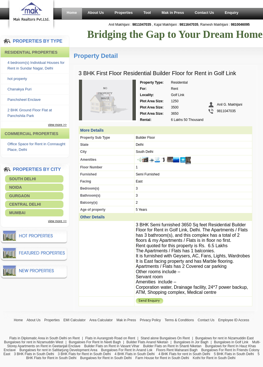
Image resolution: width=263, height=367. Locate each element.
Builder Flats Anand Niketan (147, 342)
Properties (123, 12)
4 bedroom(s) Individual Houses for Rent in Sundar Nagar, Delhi (36, 65)
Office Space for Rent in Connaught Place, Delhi (36, 147)
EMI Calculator (74, 320)
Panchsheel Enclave (24, 99)
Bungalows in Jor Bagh (191, 342)
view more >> (57, 124)
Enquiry (231, 12)
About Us (96, 12)
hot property (17, 79)
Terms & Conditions (179, 320)
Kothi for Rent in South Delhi (214, 358)
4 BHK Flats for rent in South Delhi (184, 354)
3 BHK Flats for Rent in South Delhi (84, 354)
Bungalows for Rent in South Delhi (106, 358)
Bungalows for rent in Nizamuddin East (224, 338)
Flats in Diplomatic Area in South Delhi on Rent (44, 338)
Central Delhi (25, 204)
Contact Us (204, 12)
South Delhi (22, 179)
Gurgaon (19, 196)
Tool (147, 12)
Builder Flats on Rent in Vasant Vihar (112, 346)
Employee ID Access (233, 320)
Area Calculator (101, 320)
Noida (15, 187)
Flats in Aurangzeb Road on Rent (110, 338)
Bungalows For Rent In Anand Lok (126, 350)
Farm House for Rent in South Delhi (162, 358)
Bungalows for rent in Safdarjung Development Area (58, 350)
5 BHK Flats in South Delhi (234, 354)
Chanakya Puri (20, 89)
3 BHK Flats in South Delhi (34, 354)
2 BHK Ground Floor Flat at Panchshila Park (30, 113)
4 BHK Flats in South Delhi (134, 354)
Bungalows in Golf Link (231, 342)
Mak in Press (173, 12)
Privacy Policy (150, 320)
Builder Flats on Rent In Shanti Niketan (172, 346)
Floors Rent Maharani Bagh (177, 350)
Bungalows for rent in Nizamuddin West (33, 342)
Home (72, 12)
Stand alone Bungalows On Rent (165, 338)
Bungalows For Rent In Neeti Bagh (95, 342)
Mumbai (17, 212)
